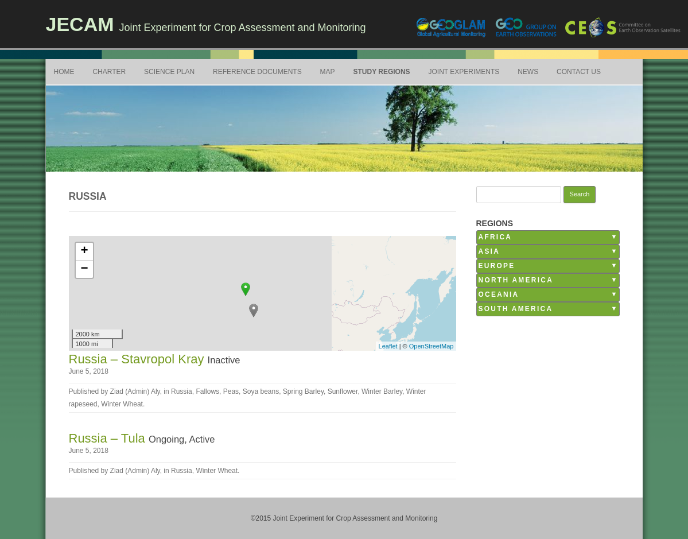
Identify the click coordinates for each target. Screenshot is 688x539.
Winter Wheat (122, 404)
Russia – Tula (109, 438)
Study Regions (381, 72)
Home (64, 72)
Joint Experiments (464, 72)
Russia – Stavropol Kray (138, 359)
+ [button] (84, 251)
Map (327, 72)
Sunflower (343, 391)
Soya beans (261, 391)
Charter (109, 72)
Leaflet (388, 346)
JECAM (80, 24)
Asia (489, 251)
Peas (231, 391)
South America (516, 309)
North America (516, 280)
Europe (497, 266)
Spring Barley (303, 391)
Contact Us (579, 72)
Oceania (499, 294)
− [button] (84, 269)
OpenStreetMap (431, 346)
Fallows (207, 391)
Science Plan (169, 72)
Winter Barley (382, 391)
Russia (181, 391)
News (528, 72)
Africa (495, 237)
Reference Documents (257, 72)
